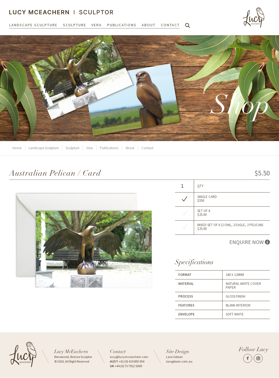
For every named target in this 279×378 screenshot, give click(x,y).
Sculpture (74, 24)
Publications (122, 24)
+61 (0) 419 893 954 (127, 361)
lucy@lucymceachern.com (129, 357)
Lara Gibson (174, 357)
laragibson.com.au (179, 361)
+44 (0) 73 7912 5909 (126, 366)
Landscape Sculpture (33, 24)
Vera (96, 24)
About (149, 24)
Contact (170, 24)
